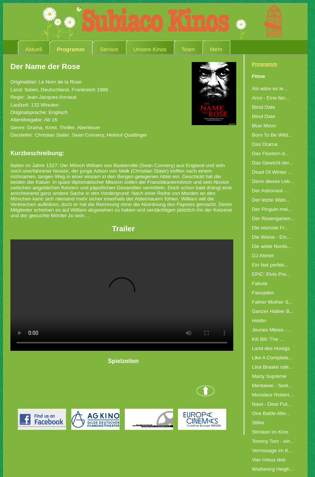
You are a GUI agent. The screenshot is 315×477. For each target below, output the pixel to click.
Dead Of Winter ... (272, 172)
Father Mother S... (272, 302)
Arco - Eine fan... (270, 98)
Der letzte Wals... (271, 200)
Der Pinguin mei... (272, 209)
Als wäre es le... (270, 88)
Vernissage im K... (272, 450)
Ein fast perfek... (270, 265)
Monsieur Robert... (272, 395)
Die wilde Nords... (272, 246)
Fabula (259, 283)
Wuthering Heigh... (272, 469)
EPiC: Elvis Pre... (271, 274)
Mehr (216, 49)
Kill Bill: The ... (268, 339)
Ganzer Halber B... (273, 311)
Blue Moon (264, 125)
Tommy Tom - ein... (273, 441)
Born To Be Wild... (272, 135)
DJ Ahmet (263, 255)
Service (109, 49)
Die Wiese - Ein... (271, 237)
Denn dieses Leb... (273, 181)
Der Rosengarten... (273, 218)
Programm (71, 49)
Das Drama (264, 144)
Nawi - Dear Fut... (272, 404)
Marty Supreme (269, 376)
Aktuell (33, 49)
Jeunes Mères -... (271, 330)
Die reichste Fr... (270, 228)
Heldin (259, 320)
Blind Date (263, 107)
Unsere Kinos (150, 49)
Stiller (258, 422)
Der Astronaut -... (271, 190)
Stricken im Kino (270, 432)
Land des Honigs (271, 348)
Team (188, 49)
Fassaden (263, 292)
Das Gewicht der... (272, 163)
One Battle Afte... (271, 413)
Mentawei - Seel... (272, 385)
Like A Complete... (272, 357)
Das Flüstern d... (270, 153)
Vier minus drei (268, 460)
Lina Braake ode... (272, 367)
